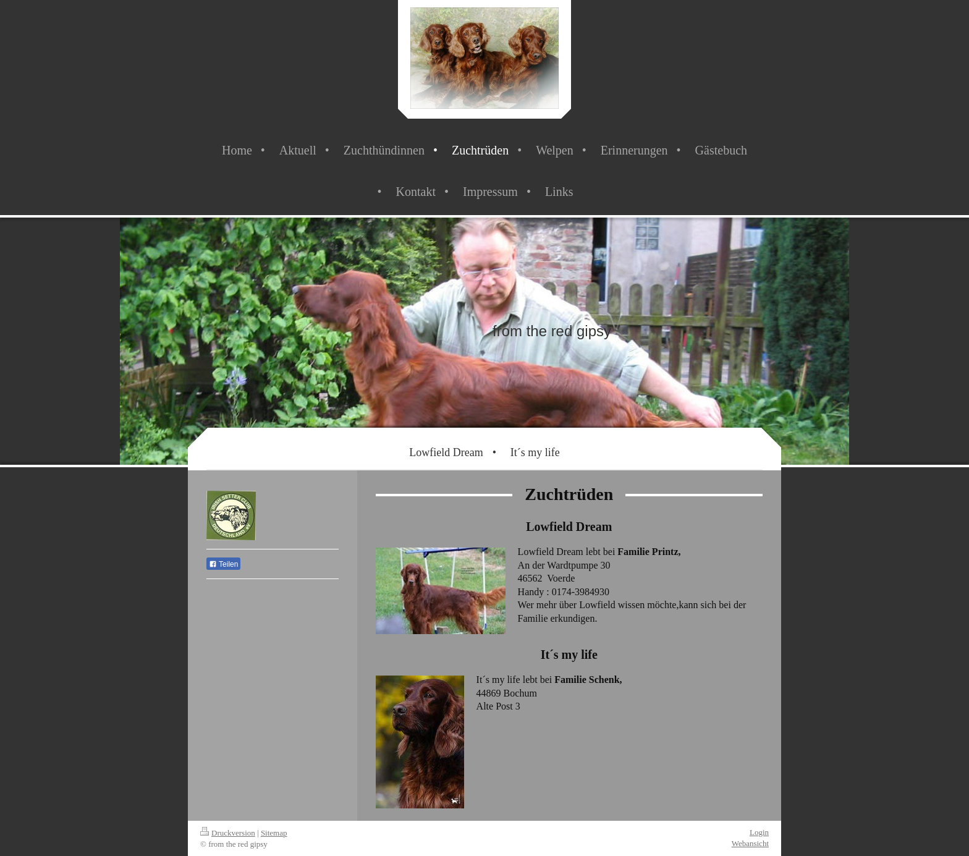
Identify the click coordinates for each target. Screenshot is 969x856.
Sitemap (274, 832)
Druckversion (227, 832)
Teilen (223, 564)
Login (759, 832)
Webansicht (750, 843)
